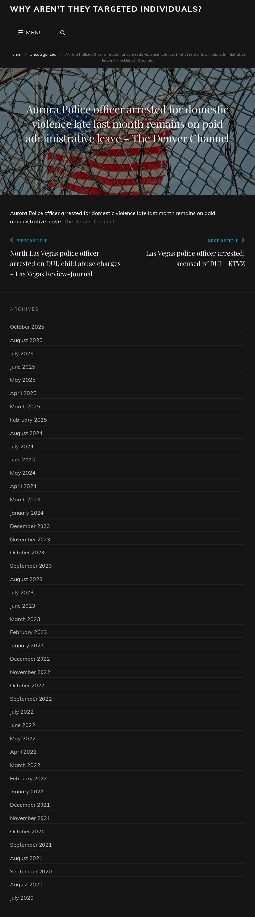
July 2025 (22, 353)
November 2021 (30, 818)
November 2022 (30, 672)
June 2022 (22, 725)
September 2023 (31, 565)
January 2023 (27, 645)
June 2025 (22, 366)
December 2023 (30, 526)
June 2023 (22, 605)
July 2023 (22, 592)
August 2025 (26, 340)
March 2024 (25, 499)
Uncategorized (43, 54)
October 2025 (27, 326)
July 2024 (22, 446)
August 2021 (26, 858)
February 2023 (28, 632)
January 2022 (27, 791)
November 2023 (30, 539)
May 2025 (23, 379)
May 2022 (23, 738)
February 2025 (28, 419)
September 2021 (31, 844)
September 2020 (31, 871)
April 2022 (23, 751)
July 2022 (22, 712)
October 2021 (27, 831)
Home (15, 54)
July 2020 (22, 897)
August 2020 (26, 884)
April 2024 (23, 486)
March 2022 (25, 765)
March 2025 (25, 406)
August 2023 (26, 579)
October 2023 (27, 552)
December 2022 (30, 658)
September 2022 (31, 698)
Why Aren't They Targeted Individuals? (106, 9)
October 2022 (27, 685)
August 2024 (26, 433)
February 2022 (28, 778)
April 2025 (23, 393)
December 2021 (30, 804)
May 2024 (23, 472)
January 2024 (27, 512)
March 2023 (25, 619)
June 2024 (22, 459)
